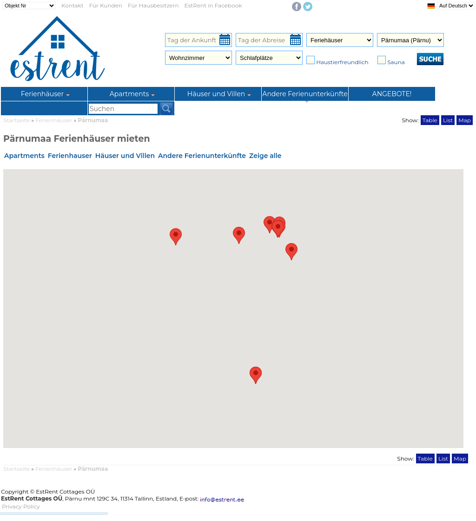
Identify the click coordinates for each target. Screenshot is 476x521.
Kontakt (72, 5)
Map (464, 120)
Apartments (24, 156)
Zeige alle (265, 156)
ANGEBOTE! (392, 94)
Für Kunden (105, 5)
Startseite (16, 120)
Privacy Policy (21, 506)
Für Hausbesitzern (153, 5)
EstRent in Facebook (213, 5)
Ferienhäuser (54, 120)
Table (430, 120)
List (448, 120)
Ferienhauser (70, 156)
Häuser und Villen (125, 156)
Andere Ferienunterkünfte (202, 156)
